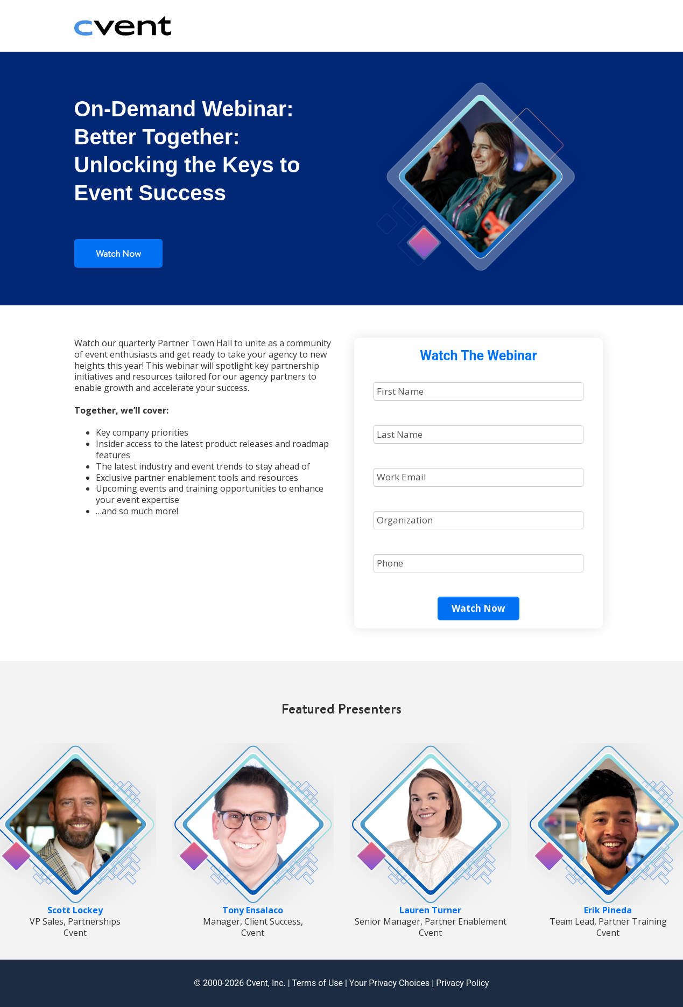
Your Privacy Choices (389, 983)
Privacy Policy (462, 983)
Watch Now (118, 253)
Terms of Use (317, 983)
